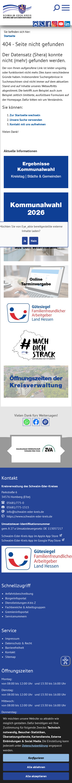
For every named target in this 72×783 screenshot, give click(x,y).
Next (64, 450)
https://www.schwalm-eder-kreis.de (29, 516)
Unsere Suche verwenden (26, 120)
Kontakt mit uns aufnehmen (28, 124)
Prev (7, 450)
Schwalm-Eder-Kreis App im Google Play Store (32, 540)
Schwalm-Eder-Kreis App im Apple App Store (31, 536)
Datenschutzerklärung (35, 745)
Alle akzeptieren (36, 776)
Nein (34, 241)
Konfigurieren (36, 758)
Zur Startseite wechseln (25, 115)
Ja (25, 241)
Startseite (9, 36)
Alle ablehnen (36, 767)
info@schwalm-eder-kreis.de (25, 512)
